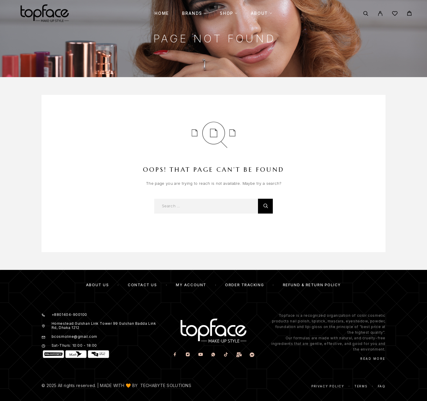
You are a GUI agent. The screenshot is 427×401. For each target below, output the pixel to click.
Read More (372, 358)
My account (191, 285)
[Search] (366, 13)
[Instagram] (187, 354)
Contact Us (142, 285)
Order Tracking (244, 285)
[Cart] (409, 14)
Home (161, 13)
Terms (361, 386)
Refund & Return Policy (312, 285)
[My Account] (380, 13)
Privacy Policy (327, 386)
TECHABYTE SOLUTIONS (165, 385)
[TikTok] (225, 354)
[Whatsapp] (213, 354)
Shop (226, 13)
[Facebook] (174, 354)
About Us (97, 285)
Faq (381, 386)
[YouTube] (200, 354)
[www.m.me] (252, 354)
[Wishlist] (395, 14)
